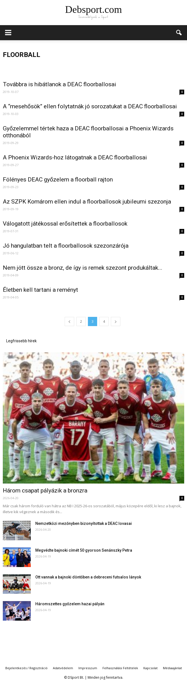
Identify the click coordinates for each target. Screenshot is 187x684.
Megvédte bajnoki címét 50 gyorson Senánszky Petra (83, 550)
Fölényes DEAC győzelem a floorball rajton (58, 179)
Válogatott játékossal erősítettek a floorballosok (65, 223)
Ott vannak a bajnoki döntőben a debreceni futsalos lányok (88, 577)
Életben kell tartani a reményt (40, 289)
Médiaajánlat (172, 668)
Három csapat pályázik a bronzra (45, 490)
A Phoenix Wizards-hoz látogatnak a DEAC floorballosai (75, 157)
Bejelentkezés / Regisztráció (26, 668)
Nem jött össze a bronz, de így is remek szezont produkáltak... (82, 267)
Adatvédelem (63, 668)
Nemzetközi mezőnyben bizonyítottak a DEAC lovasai (83, 523)
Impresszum (87, 668)
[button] (179, 32)
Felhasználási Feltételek (120, 668)
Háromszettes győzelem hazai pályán (69, 604)
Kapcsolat (150, 668)
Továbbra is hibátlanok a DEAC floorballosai (59, 84)
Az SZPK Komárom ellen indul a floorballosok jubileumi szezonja (87, 201)
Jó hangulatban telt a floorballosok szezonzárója (65, 245)
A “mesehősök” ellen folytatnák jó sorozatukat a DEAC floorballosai (90, 106)
